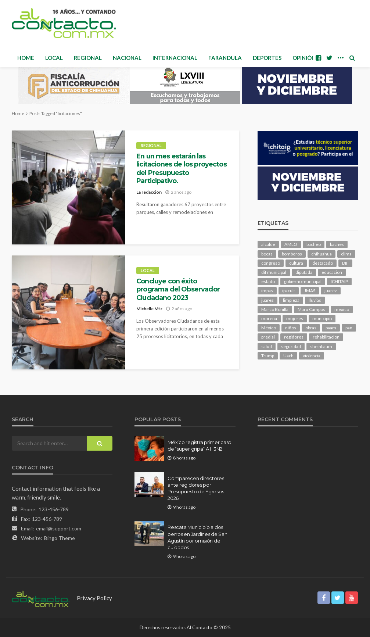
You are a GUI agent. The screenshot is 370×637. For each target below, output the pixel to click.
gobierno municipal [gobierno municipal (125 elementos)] (302, 281)
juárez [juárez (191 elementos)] (267, 300)
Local (54, 57)
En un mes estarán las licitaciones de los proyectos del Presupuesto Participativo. (181, 168)
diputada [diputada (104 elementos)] (303, 272)
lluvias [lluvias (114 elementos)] (315, 300)
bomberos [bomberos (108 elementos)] (292, 254)
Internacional (174, 57)
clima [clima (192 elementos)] (346, 254)
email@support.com (58, 528)
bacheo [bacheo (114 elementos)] (313, 244)
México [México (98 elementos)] (268, 327)
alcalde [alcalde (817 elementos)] (268, 244)
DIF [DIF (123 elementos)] (345, 263)
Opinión (304, 57)
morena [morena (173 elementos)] (269, 318)
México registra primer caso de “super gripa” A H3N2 (199, 445)
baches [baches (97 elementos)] (337, 244)
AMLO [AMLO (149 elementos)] (290, 244)
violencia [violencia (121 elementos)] (311, 355)
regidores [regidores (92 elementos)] (293, 337)
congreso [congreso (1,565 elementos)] (270, 263)
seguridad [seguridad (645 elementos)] (291, 346)
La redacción (149, 192)
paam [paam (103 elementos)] (331, 327)
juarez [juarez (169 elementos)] (330, 290)
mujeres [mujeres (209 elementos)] (294, 318)
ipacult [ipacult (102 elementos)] (288, 290)
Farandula (225, 57)
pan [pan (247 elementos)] (348, 327)
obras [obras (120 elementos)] (310, 327)
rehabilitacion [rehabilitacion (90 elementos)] (326, 337)
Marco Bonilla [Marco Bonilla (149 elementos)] (274, 309)
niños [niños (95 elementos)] (290, 327)
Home (25, 57)
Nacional (127, 57)
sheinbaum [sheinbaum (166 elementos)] (321, 346)
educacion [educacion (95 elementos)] (331, 272)
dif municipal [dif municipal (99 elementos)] (273, 272)
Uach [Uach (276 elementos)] (288, 355)
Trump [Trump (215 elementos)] (267, 355)
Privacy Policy (94, 598)
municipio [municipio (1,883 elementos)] (322, 318)
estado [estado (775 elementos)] (268, 281)
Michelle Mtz (149, 308)
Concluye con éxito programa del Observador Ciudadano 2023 (178, 289)
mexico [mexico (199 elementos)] (341, 309)
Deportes (267, 57)
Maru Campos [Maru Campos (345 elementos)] (311, 309)
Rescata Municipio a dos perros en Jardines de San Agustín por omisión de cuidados (197, 537)
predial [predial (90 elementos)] (268, 337)
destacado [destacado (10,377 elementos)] (322, 263)
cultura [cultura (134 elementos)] (296, 263)
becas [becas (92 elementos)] (267, 254)
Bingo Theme (59, 538)
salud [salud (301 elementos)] (266, 346)
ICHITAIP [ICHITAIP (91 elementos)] (339, 281)
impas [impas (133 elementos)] (267, 290)
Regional (88, 57)
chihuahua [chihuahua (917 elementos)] (321, 254)
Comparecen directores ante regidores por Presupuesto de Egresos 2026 (196, 488)
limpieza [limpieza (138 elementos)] (291, 300)
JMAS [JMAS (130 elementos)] (309, 290)
